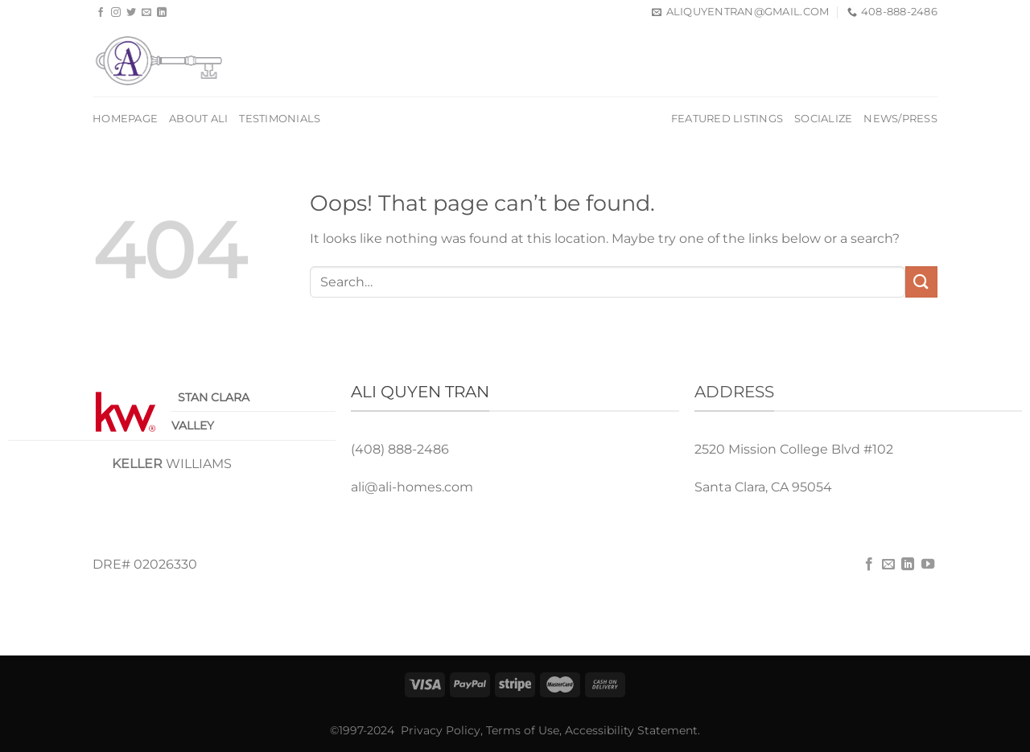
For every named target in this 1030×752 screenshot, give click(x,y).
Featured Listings (727, 119)
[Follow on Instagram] (116, 12)
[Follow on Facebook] (100, 12)
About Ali (198, 119)
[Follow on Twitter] (131, 12)
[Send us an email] (146, 12)
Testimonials (279, 119)
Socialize (823, 119)
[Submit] (921, 282)
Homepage (125, 119)
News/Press (900, 119)
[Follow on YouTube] (927, 564)
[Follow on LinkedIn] (162, 12)
